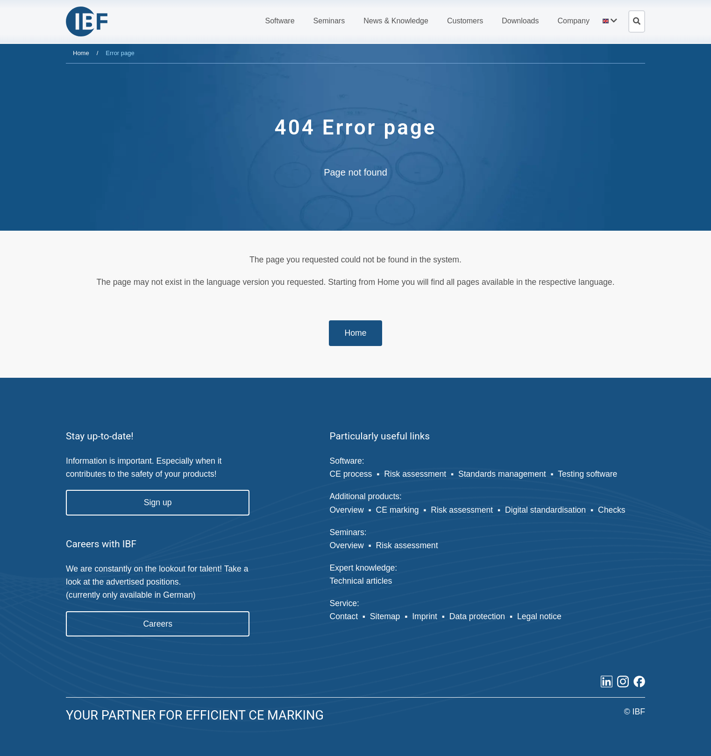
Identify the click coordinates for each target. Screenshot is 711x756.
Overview (346, 510)
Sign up (158, 502)
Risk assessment (415, 474)
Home (81, 53)
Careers (157, 624)
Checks (612, 510)
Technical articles (360, 581)
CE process (350, 474)
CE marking (397, 510)
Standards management (502, 474)
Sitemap (385, 616)
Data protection (477, 616)
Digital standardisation (545, 510)
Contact (343, 616)
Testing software (587, 474)
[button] (280, 21)
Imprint (424, 616)
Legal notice (539, 616)
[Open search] (636, 21)
